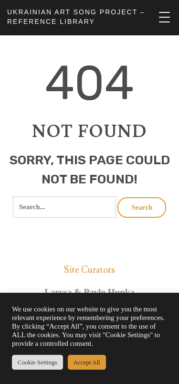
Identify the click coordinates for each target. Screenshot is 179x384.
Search (141, 207)
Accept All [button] (87, 362)
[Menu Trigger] (164, 17)
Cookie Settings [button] (37, 362)
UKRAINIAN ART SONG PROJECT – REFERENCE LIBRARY (76, 16)
